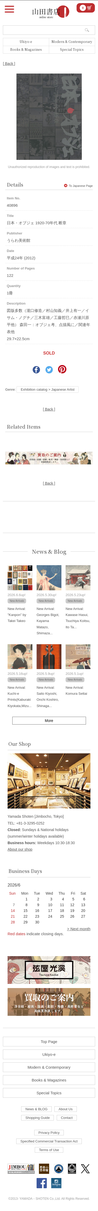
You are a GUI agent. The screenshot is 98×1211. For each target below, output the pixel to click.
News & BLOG (36, 1109)
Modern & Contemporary (71, 41)
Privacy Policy (49, 1133)
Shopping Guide (37, 1118)
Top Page (49, 1041)
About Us (65, 1109)
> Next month (78, 929)
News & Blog (49, 551)
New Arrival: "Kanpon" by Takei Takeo (17, 615)
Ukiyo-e (26, 41)
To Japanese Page (78, 185)
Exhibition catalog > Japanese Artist (47, 389)
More (49, 721)
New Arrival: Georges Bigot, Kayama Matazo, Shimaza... (48, 621)
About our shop (20, 849)
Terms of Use (49, 1150)
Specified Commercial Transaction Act (49, 1141)
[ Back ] (9, 63)
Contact (67, 1118)
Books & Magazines (26, 49)
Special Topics (72, 49)
